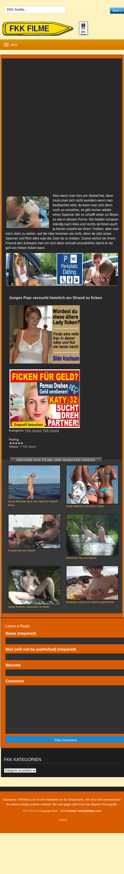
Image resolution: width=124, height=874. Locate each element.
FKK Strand (33, 430)
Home (63, 820)
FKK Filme (29, 810)
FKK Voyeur (51, 430)
